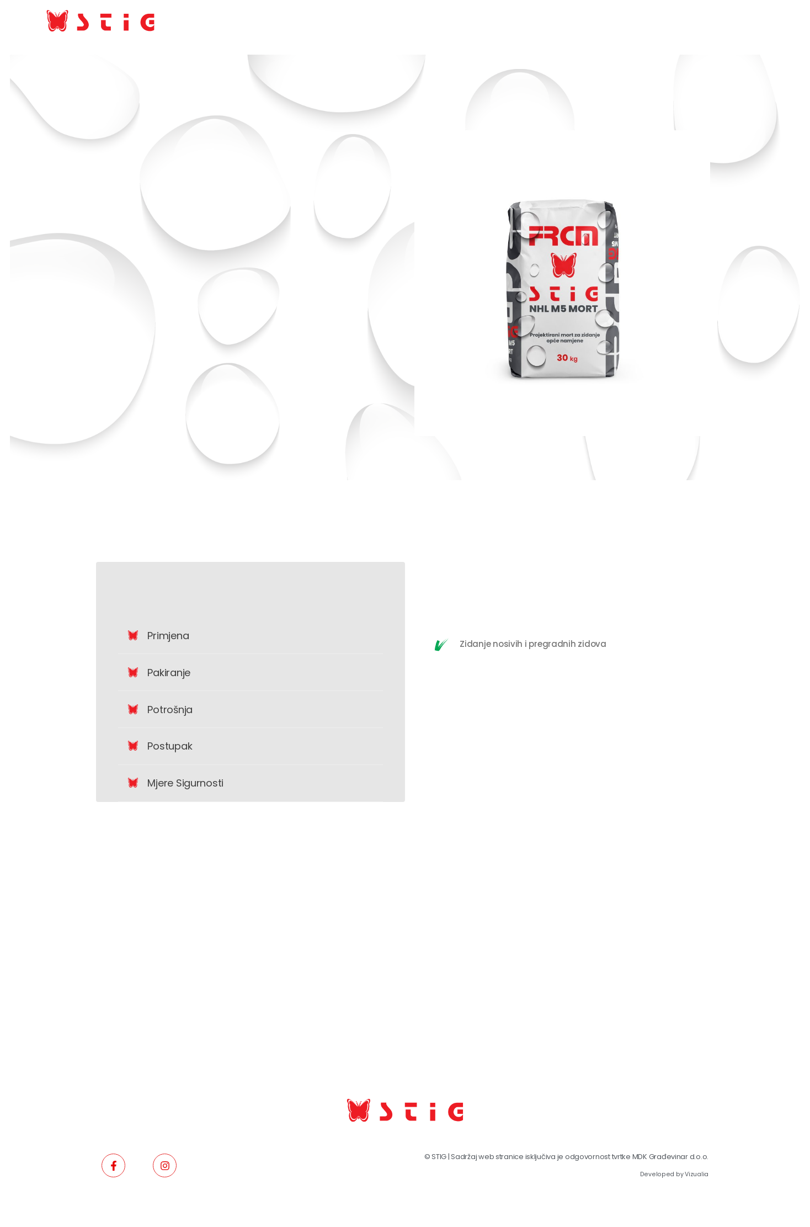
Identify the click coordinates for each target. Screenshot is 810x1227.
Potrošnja (170, 709)
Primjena (168, 635)
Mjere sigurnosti (185, 783)
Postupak (169, 746)
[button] (250, 636)
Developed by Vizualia (674, 1174)
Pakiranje (168, 672)
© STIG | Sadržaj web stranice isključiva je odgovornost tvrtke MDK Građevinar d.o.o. (566, 1156)
